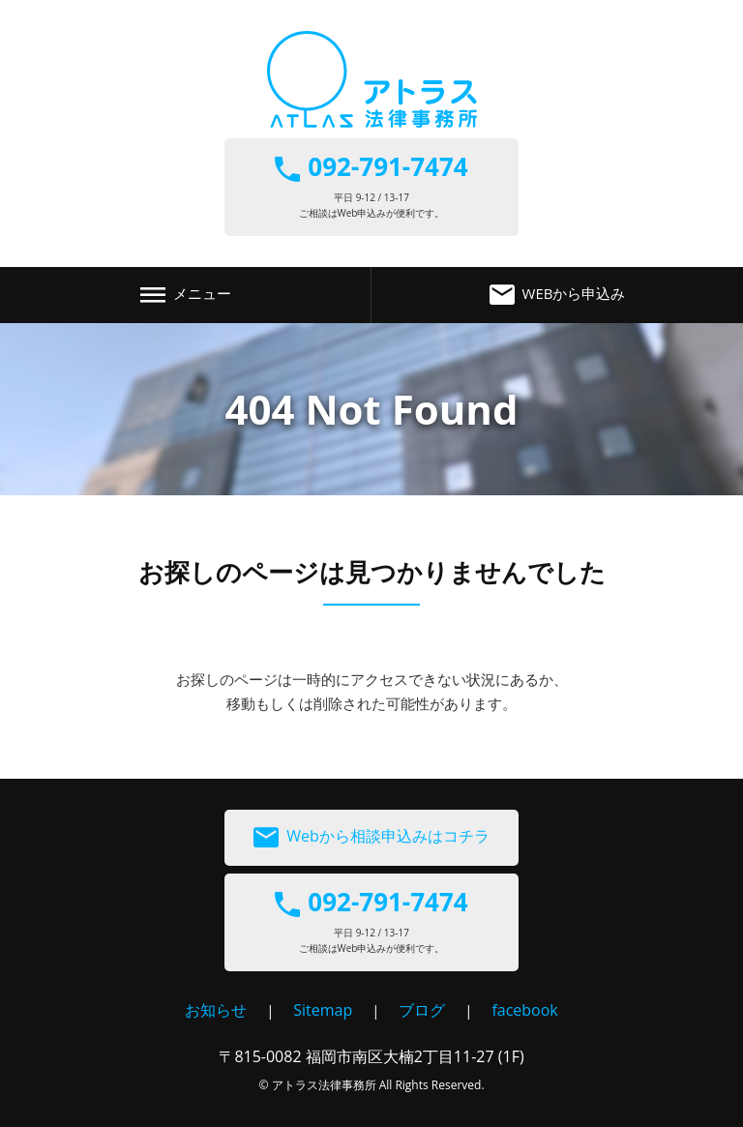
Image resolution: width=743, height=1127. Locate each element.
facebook (524, 1010)
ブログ (422, 1010)
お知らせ (216, 1010)
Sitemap (322, 1010)
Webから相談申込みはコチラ (371, 837)
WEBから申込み (558, 295)
